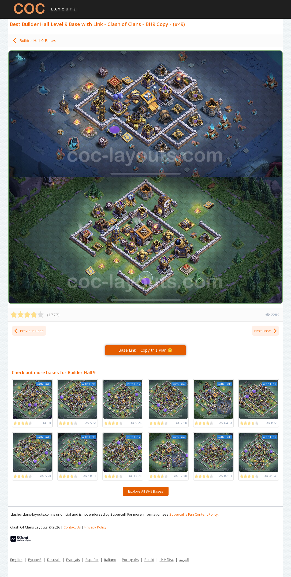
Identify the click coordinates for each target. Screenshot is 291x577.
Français (73, 559)
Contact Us (72, 527)
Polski (149, 559)
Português (130, 559)
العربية (184, 559)
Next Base (265, 330)
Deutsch (54, 559)
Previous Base (29, 330)
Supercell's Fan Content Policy (193, 514)
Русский (35, 559)
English (16, 559)
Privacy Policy (95, 527)
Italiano (110, 559)
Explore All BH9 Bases (145, 491)
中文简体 (167, 559)
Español (92, 559)
